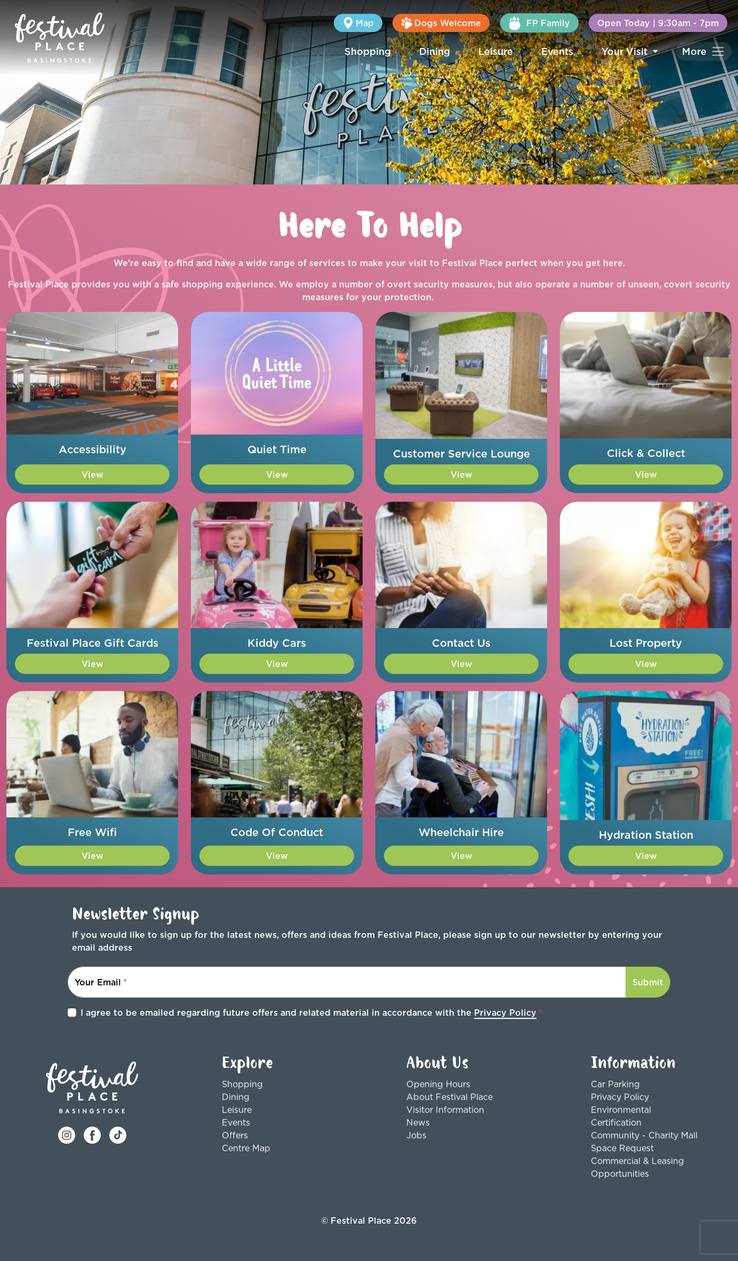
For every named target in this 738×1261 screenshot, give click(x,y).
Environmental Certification (621, 1116)
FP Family (539, 23)
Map (358, 23)
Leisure (495, 51)
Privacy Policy (505, 1012)
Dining (434, 51)
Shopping (367, 51)
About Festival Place (449, 1097)
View (92, 474)
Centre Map (246, 1148)
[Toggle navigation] (704, 51)
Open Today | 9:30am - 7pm (658, 23)
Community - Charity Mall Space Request (644, 1141)
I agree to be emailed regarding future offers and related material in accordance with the (308, 1012)
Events (557, 51)
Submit (647, 982)
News (418, 1122)
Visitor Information (445, 1109)
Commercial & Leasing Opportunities (637, 1167)
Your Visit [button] (625, 51)
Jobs (416, 1135)
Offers (235, 1135)
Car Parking (615, 1084)
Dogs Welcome (441, 23)
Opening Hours (438, 1084)
